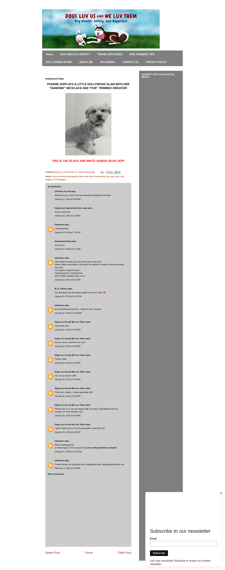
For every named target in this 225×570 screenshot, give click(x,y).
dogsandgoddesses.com (113, 464)
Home (49, 54)
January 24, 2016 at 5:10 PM (67, 216)
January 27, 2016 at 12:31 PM (68, 451)
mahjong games (62, 273)
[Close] (221, 492)
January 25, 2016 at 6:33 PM (67, 379)
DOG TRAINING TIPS (142, 54)
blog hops (114, 176)
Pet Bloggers (60, 179)
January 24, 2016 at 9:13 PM (67, 280)
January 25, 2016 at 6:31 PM (67, 329)
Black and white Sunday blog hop (94, 176)
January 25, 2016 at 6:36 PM (67, 432)
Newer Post (52, 552)
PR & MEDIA (107, 62)
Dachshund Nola (63, 241)
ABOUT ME (86, 62)
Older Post (124, 552)
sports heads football (64, 276)
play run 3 (79, 276)
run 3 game (60, 270)
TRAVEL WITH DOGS (109, 54)
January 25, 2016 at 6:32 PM (67, 346)
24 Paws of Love (62, 191)
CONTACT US (130, 62)
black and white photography (65, 176)
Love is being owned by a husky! (101, 448)
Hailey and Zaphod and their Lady (71, 208)
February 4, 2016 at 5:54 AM (67, 468)
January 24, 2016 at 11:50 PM (68, 296)
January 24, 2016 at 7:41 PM (67, 232)
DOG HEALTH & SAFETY (75, 54)
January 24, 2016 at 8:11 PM (67, 249)
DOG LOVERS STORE (59, 62)
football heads (73, 270)
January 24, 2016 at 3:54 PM (67, 199)
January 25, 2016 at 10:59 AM (68, 313)
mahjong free (77, 273)
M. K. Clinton (61, 288)
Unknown (59, 224)
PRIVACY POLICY (156, 62)
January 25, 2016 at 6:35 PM (67, 415)
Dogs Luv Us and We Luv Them (70, 322)
